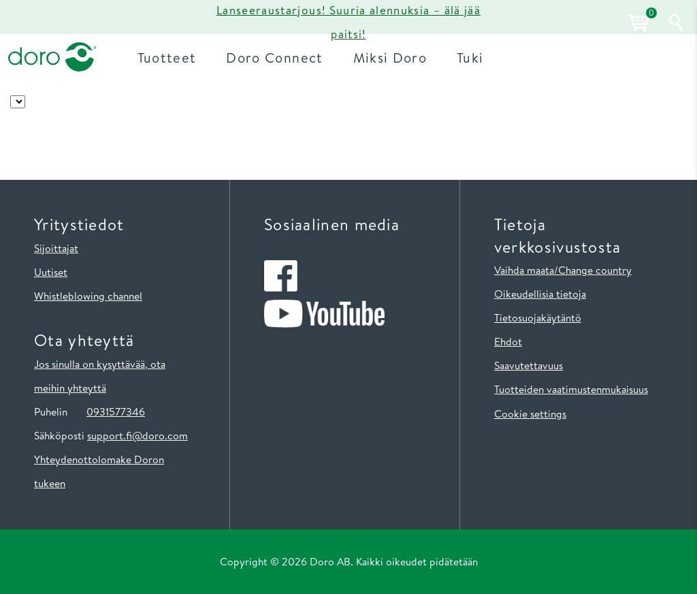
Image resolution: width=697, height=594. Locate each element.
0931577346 (115, 411)
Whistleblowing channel (88, 295)
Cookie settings (530, 413)
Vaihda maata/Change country (563, 269)
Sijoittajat (56, 247)
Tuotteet (167, 57)
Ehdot (508, 341)
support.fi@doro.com (137, 435)
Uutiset (50, 271)
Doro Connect (274, 57)
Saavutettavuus (528, 365)
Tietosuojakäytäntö (537, 317)
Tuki (470, 57)
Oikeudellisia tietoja (540, 293)
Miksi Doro (390, 57)
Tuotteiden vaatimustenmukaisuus (571, 388)
